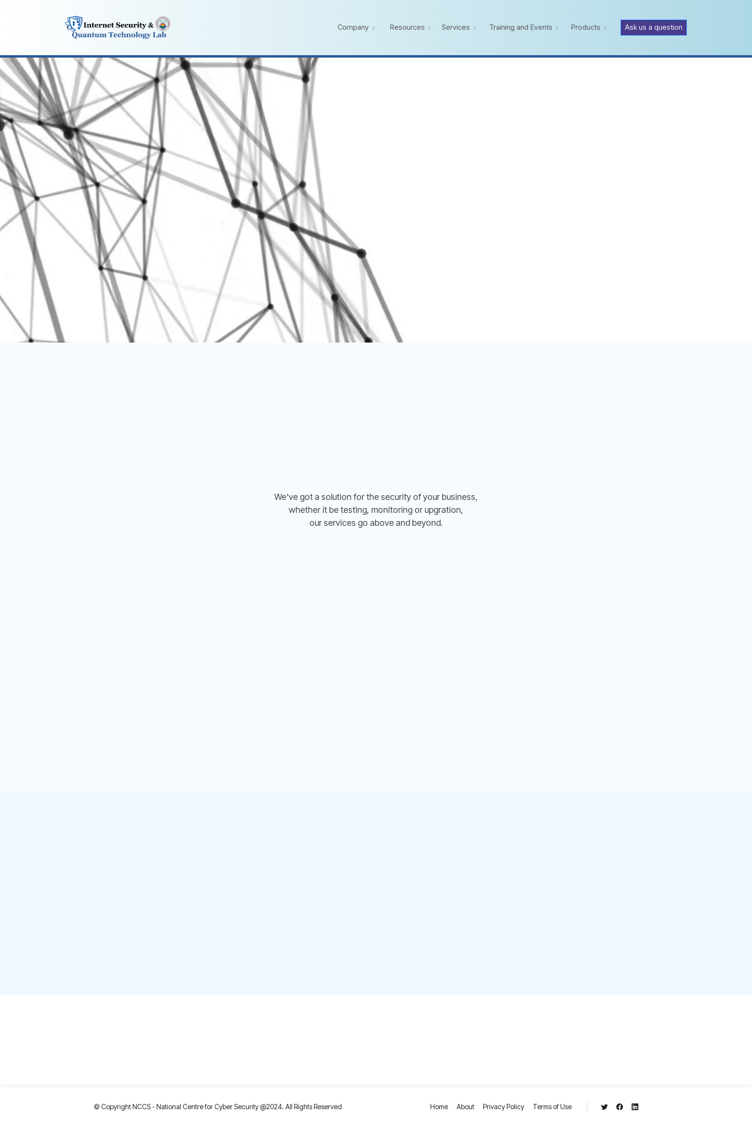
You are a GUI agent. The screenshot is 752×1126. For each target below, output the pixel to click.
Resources (407, 27)
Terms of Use (552, 1106)
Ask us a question (653, 27)
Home (439, 1106)
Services (456, 27)
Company (353, 27)
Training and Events (520, 27)
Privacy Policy (503, 1106)
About (465, 1106)
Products (585, 27)
